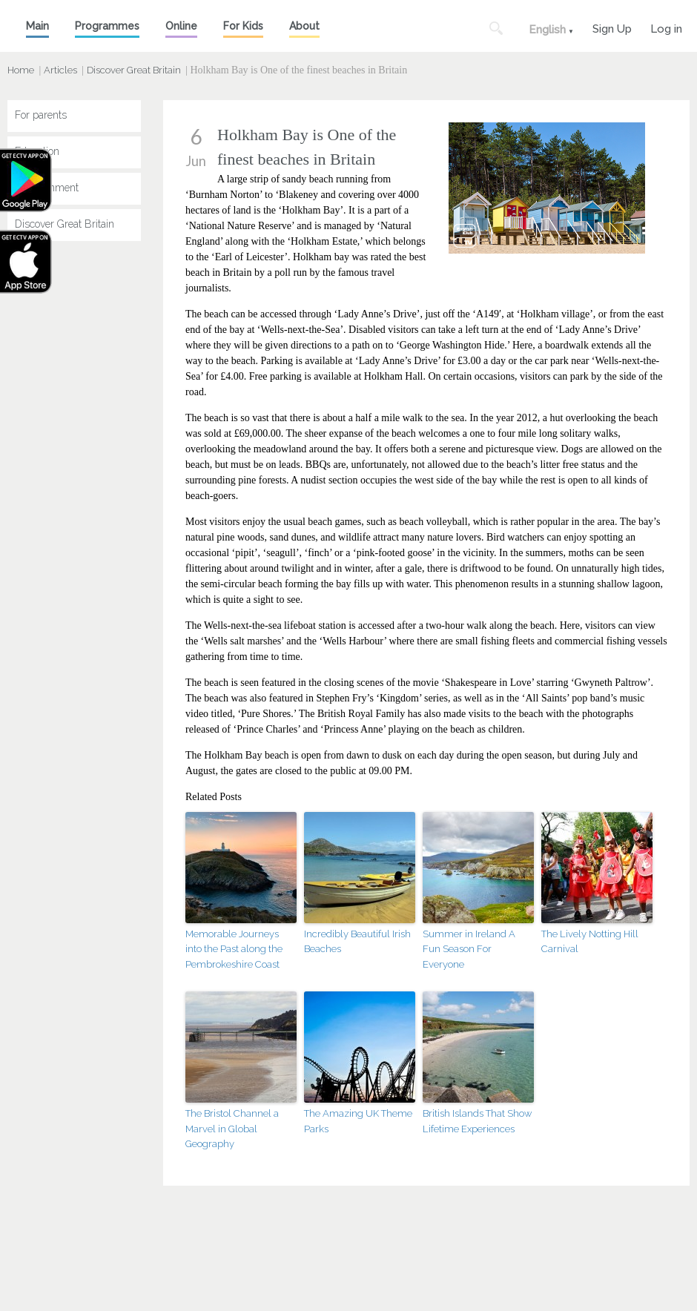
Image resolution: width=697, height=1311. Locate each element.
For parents (41, 115)
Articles (60, 70)
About (304, 26)
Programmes (107, 26)
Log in (666, 27)
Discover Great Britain (134, 70)
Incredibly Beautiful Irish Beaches (357, 941)
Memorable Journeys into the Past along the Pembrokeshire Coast (234, 949)
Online (181, 26)
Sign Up (612, 27)
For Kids (243, 26)
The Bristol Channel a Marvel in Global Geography (232, 1129)
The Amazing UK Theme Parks (358, 1121)
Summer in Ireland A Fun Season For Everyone (469, 949)
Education (37, 151)
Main (37, 26)
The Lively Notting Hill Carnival (589, 941)
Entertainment (47, 188)
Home (20, 70)
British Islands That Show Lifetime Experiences (477, 1121)
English (547, 29)
